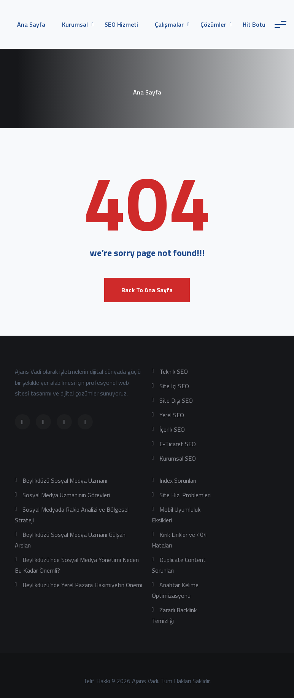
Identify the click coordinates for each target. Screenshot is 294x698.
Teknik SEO (173, 371)
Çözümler (213, 24)
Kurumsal (75, 24)
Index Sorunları (177, 480)
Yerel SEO (171, 414)
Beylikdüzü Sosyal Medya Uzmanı (64, 480)
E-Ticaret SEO (177, 443)
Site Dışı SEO (176, 400)
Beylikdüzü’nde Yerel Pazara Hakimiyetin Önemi (82, 584)
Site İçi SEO (174, 386)
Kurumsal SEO (177, 458)
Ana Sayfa (31, 24)
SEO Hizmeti (121, 24)
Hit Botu (254, 24)
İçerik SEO (172, 429)
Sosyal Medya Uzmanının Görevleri (66, 494)
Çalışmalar (169, 24)
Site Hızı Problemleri (185, 494)
